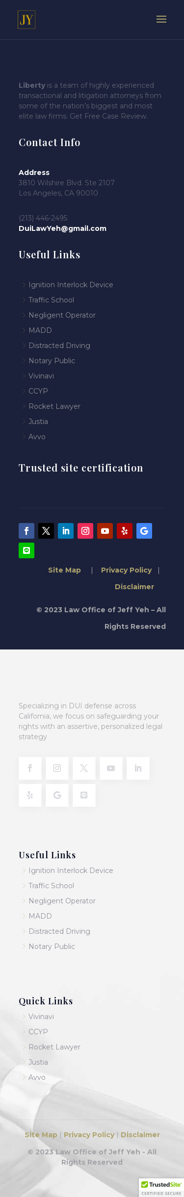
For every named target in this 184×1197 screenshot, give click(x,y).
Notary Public (51, 360)
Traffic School (51, 885)
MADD (40, 330)
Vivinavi (41, 376)
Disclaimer (134, 586)
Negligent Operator (62, 315)
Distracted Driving (59, 345)
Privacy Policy (125, 570)
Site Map (65, 570)
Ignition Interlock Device (70, 284)
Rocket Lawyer (54, 406)
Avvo (37, 436)
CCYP (38, 391)
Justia (38, 421)
